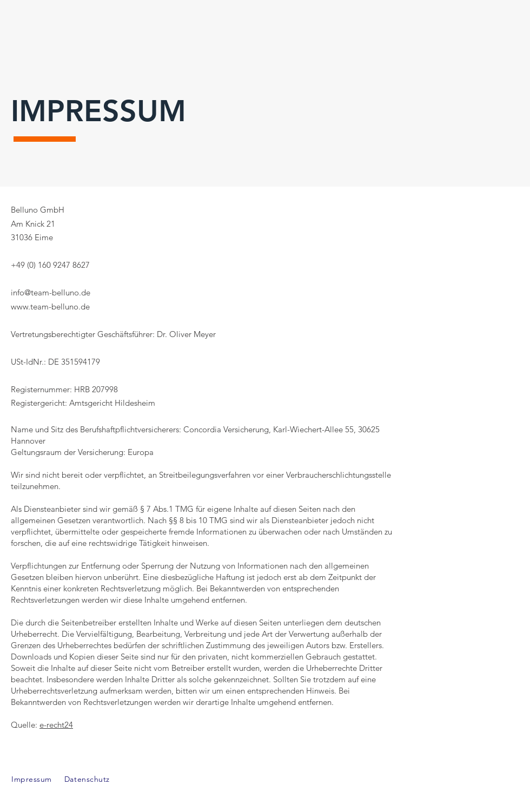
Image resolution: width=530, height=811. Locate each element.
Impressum (31, 779)
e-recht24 (56, 725)
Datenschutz (88, 779)
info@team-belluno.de (50, 292)
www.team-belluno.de (50, 306)
